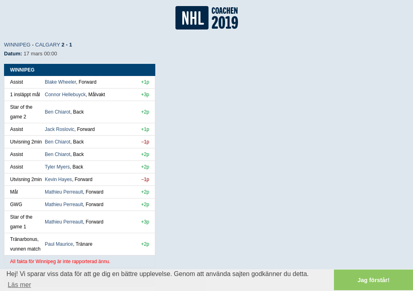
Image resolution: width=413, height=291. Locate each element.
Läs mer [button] (19, 284)
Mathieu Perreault (64, 192)
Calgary (47, 45)
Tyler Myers (57, 167)
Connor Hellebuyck (65, 94)
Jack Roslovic (59, 129)
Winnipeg (17, 45)
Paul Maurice (59, 244)
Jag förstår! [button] (374, 280)
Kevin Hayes (58, 179)
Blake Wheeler (60, 82)
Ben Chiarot (57, 112)
